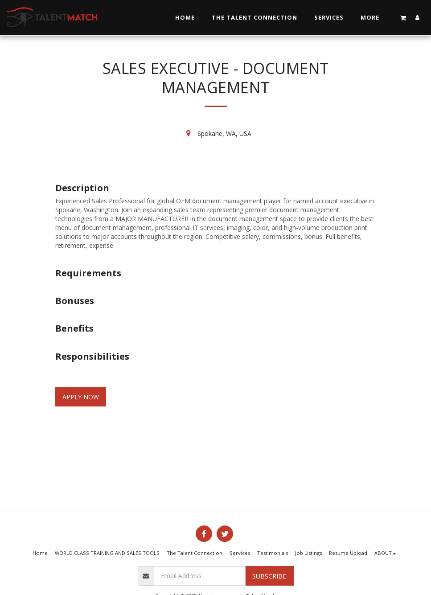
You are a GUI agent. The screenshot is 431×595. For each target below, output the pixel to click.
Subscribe (269, 576)
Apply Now (80, 397)
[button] (403, 17)
